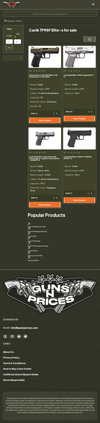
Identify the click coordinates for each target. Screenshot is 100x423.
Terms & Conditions (14, 363)
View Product (45, 120)
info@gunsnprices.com (24, 327)
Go (9, 47)
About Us (8, 351)
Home (9, 20)
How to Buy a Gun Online (17, 368)
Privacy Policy (11, 357)
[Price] (11, 36)
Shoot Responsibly (14, 379)
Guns (19, 20)
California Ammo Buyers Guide (20, 374)
